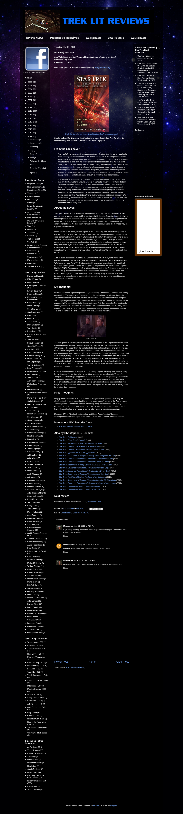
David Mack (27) (34, 471)
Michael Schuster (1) (35, 563)
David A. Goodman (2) (36, 404)
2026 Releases (138, 38)
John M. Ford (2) (34, 378)
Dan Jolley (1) (33, 439)
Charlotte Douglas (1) (36, 355)
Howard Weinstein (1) (36, 610)
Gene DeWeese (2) (35, 346)
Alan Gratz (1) (33, 411)
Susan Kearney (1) (35, 452)
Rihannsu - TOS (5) (35, 645)
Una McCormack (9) (35, 487)
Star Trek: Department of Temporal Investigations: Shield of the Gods (87, 480)
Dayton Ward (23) (34, 604)
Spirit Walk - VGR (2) (36, 701)
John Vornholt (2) (34, 601)
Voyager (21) (32, 193)
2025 (30, 86)
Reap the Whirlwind (38, 168)
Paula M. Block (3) (34, 294)
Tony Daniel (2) (33, 328)
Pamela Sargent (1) (35, 560)
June (32, 154)
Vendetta (33, 164)
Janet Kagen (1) (34, 449)
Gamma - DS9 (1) (34, 716)
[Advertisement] (91, 636)
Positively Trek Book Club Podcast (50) (35, 776)
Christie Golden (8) (35, 401)
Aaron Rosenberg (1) (36, 545)
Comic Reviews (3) (35, 769)
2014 (30, 125)
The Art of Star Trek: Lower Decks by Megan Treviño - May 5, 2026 (147, 102)
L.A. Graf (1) (32, 407)
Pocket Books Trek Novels (64, 38)
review (86, 513)
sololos (96, 806)
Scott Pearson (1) (34, 515)
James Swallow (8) (35, 588)
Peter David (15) (34, 331)
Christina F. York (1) (35, 626)
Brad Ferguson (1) (34, 368)
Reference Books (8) (35, 763)
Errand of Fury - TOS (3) (37, 662)
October (33, 147)
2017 (30, 115)
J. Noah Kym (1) (34, 455)
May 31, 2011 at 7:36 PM (89, 545)
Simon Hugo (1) (33, 429)
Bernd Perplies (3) (34, 521)
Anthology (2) (32, 756)
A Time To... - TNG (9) (36, 704)
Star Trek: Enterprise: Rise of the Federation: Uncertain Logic (84, 468)
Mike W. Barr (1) (34, 279)
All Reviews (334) (34, 747)
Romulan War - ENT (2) (37, 719)
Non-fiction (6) (33, 766)
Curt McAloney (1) (34, 483)
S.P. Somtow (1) (34, 575)
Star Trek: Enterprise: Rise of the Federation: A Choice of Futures (86, 459)
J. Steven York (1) (34, 629)
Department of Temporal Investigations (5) (37, 246)
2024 (30, 89)
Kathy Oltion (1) (33, 506)
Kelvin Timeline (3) (35, 206)
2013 (30, 129)
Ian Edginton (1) (34, 362)
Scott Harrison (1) (34, 417)
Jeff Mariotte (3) (33, 477)
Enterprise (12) (33, 196)
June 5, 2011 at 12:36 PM (84, 560)
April (32, 173)
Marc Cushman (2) (35, 325)
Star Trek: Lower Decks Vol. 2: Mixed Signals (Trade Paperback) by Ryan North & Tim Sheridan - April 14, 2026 (147, 68)
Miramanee (68, 526)
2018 (30, 111)
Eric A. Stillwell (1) (34, 585)
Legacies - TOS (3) (35, 669)
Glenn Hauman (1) (35, 420)
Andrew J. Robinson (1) (37, 539)
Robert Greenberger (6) (37, 414)
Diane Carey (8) (33, 306)
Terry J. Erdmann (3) (35, 365)
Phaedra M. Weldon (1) (36, 613)
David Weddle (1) (34, 607)
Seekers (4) (32, 236)
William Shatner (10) (35, 566)
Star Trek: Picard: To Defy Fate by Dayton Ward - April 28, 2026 (146, 78)
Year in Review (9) (34, 789)
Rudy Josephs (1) (34, 445)
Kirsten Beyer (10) (34, 291)
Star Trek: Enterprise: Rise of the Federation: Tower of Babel (84, 462)
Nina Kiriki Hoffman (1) (36, 426)
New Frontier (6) (34, 217)
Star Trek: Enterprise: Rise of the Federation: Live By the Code (85, 471)
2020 (30, 104)
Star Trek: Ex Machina (68, 437)
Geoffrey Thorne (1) (35, 591)
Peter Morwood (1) (35, 499)
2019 (30, 107)
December (34, 140)
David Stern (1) (33, 582)
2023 (30, 93)
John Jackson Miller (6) (36, 493)
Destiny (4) (31, 229)
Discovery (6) (32, 199)
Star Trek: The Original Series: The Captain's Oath (80, 486)
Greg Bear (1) (33, 282)
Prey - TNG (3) (33, 712)
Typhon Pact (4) (33, 239)
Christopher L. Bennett (70, 513)
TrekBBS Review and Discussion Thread (76, 426)
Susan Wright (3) (34, 620)
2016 (30, 118)
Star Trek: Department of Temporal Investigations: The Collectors (86, 465)
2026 (30, 82)
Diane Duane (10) (34, 359)
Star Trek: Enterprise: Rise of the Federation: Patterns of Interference (87, 483)
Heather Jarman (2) (35, 436)
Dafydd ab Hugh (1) (35, 276)
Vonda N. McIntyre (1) (36, 490)
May (32, 158)
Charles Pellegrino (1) (36, 518)
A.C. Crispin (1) (33, 321)
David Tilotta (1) (33, 595)
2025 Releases (116, 38)
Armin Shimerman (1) (36, 569)
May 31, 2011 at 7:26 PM (84, 526)
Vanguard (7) (32, 232)
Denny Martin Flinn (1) (36, 371)
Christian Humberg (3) (36, 433)
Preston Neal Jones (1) (36, 442)
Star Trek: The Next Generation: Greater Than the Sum (81, 449)
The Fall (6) (32, 242)
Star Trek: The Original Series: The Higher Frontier (80, 489)
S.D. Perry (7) (33, 524)
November (34, 143)
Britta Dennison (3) (35, 343)
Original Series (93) (35, 184)
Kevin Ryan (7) (33, 557)
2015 (30, 122)
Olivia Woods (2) (34, 617)
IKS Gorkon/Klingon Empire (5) (35, 222)
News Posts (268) (34, 772)
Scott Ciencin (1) (34, 309)
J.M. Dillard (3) (33, 349)
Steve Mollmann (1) (35, 496)
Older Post (122, 661)
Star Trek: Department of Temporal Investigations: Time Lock (84, 474)
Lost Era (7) (32, 209)
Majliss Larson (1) (34, 461)
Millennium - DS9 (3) (35, 686)
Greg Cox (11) (33, 318)
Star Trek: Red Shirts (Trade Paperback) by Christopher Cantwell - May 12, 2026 (146, 110)
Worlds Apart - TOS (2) (36, 642)
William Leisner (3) (35, 464)
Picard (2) (31, 203)
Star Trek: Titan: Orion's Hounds (72, 440)
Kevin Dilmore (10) (35, 352)
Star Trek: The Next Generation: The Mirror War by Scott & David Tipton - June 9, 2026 (146, 120)
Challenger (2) (33, 263)
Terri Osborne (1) (34, 509)
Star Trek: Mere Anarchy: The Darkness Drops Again (80, 443)
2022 (30, 96)
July (32, 150)
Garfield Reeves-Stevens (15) (34, 529)
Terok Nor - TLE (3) (35, 672)
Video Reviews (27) (35, 750)
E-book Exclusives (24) (36, 753)
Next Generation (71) (36, 187)
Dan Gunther (69, 545)
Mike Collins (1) (33, 315)
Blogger (113, 806)
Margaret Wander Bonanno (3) (34, 298)
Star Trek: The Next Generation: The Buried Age (79, 446)
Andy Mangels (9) (34, 474)
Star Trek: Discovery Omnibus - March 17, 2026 (146, 58)
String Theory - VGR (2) (37, 698)
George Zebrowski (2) (36, 632)
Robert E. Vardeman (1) (37, 598)
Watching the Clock (38, 161)
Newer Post (61, 661)
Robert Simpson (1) (35, 572)
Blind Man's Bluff (94, 502)
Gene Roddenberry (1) (36, 542)
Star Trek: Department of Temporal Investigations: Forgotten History (87, 455)
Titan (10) (31, 226)
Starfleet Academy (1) (36, 266)
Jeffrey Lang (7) (33, 458)
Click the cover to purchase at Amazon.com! (91, 134)
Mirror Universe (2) (35, 260)
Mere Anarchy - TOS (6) (37, 666)
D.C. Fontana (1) (34, 374)
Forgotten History (103, 67)
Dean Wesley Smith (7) (36, 579)
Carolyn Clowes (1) (35, 312)
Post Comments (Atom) (75, 667)
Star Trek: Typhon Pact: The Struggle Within (77, 452)
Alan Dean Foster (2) (36, 381)
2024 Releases (93, 38)
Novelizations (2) (34, 760)
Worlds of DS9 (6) (34, 694)
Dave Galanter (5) (34, 389)
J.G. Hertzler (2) (33, 423)
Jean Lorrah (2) (33, 467)
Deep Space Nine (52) (36, 190)
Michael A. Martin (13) (36, 480)
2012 (30, 133)
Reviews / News (34, 38)
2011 (30, 136)
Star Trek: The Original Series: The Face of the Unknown (82, 477)
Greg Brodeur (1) (34, 303)
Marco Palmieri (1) (34, 512)
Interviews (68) (33, 786)
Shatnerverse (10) (34, 257)
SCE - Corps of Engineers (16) (33, 213)
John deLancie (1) (34, 340)
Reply (65, 536)
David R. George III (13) (37, 398)
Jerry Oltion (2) (33, 502)
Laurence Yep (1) (34, 623)
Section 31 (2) (33, 251)
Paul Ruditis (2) (33, 548)
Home (92, 661)
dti (81, 513)
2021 (30, 100)
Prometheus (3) (33, 254)
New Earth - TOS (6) (35, 654)
